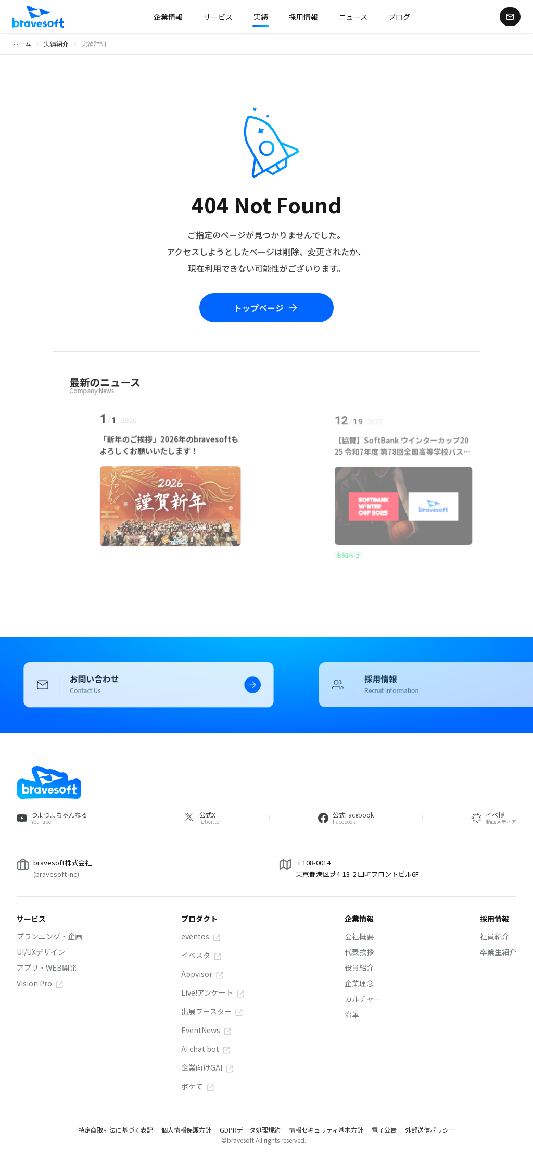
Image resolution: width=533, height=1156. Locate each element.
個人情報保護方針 (186, 1130)
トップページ (266, 307)
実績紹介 (56, 43)
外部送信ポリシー (430, 1130)
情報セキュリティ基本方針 (326, 1130)
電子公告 (384, 1130)
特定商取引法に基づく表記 (115, 1130)
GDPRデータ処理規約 (250, 1130)
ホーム (21, 43)
